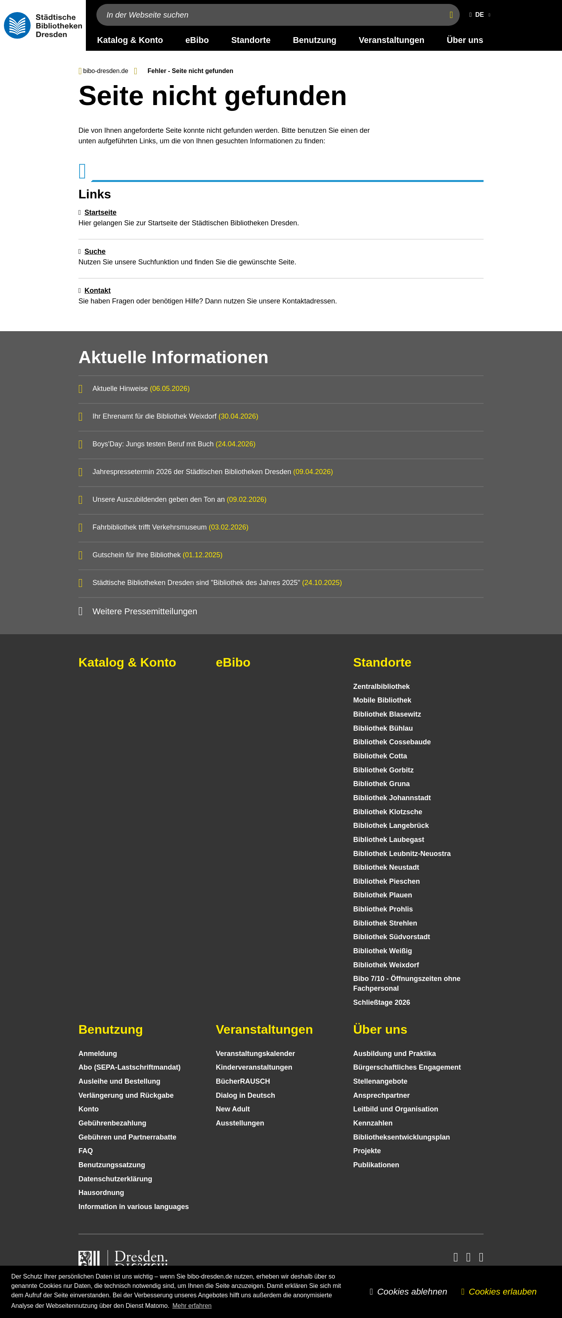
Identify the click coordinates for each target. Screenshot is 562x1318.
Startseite (101, 212)
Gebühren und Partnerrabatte (127, 1137)
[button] (478, 15)
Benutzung (110, 1029)
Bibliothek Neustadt (386, 867)
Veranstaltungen (264, 1029)
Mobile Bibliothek (382, 700)
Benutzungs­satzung (111, 1165)
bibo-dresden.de (105, 71)
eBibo (233, 662)
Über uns (380, 1029)
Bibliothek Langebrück (391, 825)
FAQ (85, 1151)
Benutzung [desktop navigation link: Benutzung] (315, 40)
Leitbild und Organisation (395, 1109)
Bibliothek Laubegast (388, 840)
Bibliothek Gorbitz (383, 770)
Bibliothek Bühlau (383, 728)
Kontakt (98, 290)
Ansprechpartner (381, 1095)
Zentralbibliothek (381, 686)
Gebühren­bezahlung (112, 1123)
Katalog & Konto (127, 662)
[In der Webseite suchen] (268, 15)
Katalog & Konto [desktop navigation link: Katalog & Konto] (130, 40)
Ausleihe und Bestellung (119, 1081)
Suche (95, 251)
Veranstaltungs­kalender (255, 1054)
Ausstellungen (240, 1123)
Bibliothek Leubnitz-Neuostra (402, 854)
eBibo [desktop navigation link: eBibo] (197, 40)
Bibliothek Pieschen (386, 881)
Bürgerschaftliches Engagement (407, 1067)
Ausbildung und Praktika (394, 1054)
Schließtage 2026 (381, 1002)
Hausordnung (101, 1193)
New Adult (233, 1109)
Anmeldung (97, 1054)
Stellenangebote (380, 1081)
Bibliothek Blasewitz (387, 714)
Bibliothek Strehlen (385, 923)
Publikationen (376, 1165)
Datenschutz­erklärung (115, 1179)
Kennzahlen (373, 1123)
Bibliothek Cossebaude (392, 742)
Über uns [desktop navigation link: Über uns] (465, 40)
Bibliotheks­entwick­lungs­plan (401, 1137)
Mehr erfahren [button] (192, 1305)
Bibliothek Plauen (382, 895)
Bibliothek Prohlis (383, 909)
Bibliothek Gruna (381, 784)
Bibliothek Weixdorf (386, 965)
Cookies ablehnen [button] (412, 1292)
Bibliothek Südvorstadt (391, 937)
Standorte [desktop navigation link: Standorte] (250, 40)
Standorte (382, 662)
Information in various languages (133, 1207)
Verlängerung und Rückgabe (126, 1095)
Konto (88, 1109)
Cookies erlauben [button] (503, 1292)
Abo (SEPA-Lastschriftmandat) (129, 1067)
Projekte (367, 1151)
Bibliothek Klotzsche (387, 812)
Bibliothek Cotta (380, 756)
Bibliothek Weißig (382, 951)
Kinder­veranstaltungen (254, 1067)
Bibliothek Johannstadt (392, 798)
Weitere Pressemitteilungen (144, 611)
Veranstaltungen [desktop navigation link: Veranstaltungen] (391, 40)
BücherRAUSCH (243, 1081)
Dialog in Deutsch (245, 1095)
